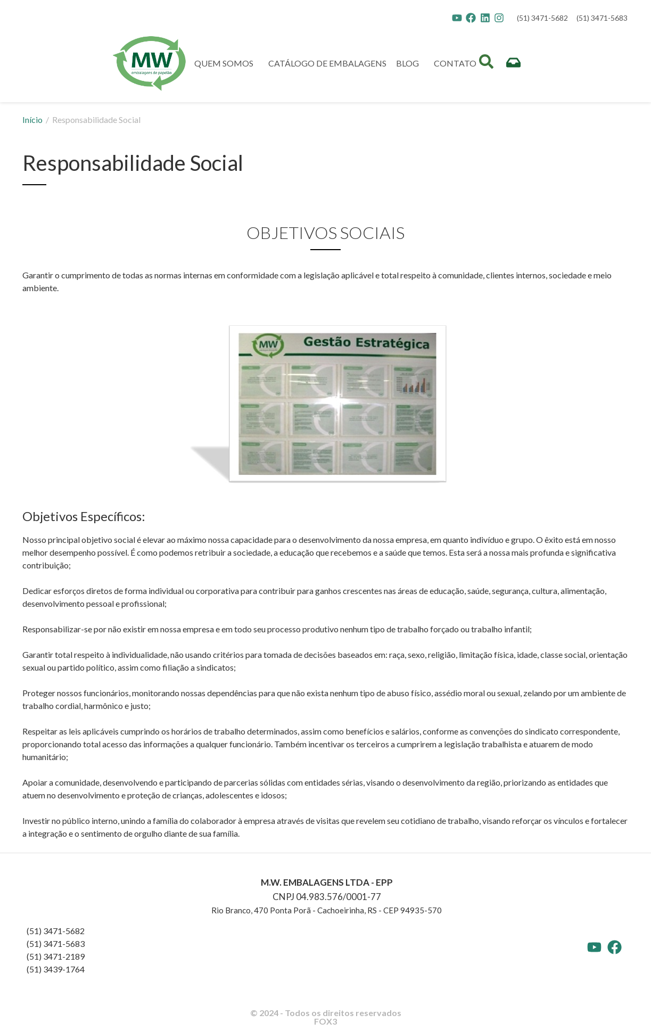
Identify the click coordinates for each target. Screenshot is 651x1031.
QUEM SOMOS (226, 63)
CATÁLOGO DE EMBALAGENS (327, 63)
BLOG (410, 63)
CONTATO (455, 63)
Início (33, 119)
